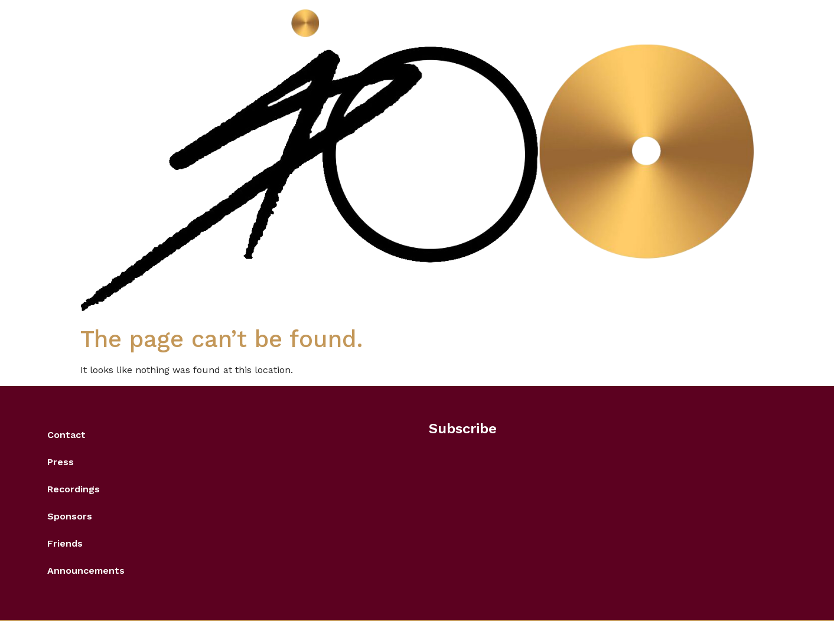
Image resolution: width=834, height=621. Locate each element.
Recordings (73, 489)
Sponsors (69, 516)
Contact (66, 434)
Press (60, 462)
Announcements (86, 570)
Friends (65, 543)
